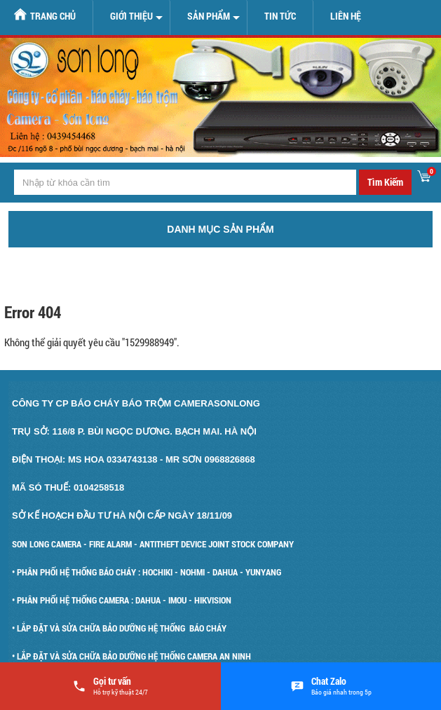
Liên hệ (345, 15)
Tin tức (280, 15)
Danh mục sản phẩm (220, 229)
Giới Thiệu (131, 15)
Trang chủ (44, 15)
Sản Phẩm (208, 15)
